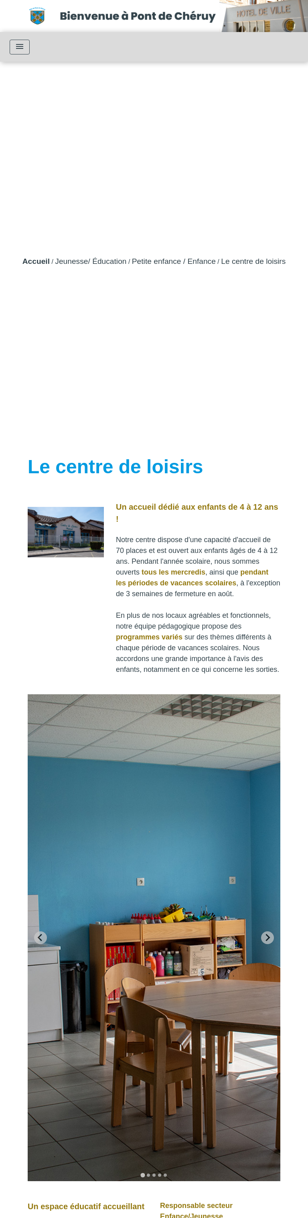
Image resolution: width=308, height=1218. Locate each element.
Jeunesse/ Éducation (90, 261)
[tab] (142, 1175)
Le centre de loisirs (253, 261)
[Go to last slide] (40, 937)
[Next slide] (267, 937)
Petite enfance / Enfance (174, 261)
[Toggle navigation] (20, 47)
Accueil (36, 261)
